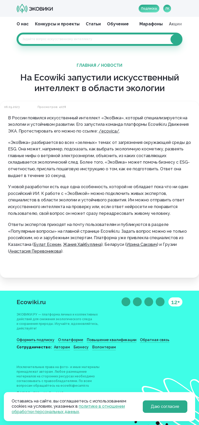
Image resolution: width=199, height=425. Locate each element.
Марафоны (151, 23)
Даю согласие (165, 406)
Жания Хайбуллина (82, 244)
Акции (175, 23)
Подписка (149, 8)
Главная (86, 65)
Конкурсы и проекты (57, 23)
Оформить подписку (35, 340)
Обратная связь (154, 340)
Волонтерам (104, 347)
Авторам (62, 347)
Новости (111, 65)
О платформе (70, 340)
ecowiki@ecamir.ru (74, 385)
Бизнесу (81, 347)
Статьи (93, 23)
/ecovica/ (109, 131)
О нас (23, 23)
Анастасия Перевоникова (35, 251)
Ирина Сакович (141, 244)
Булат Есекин (47, 244)
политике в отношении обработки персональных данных (68, 409)
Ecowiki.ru (31, 302)
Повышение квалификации (111, 340)
